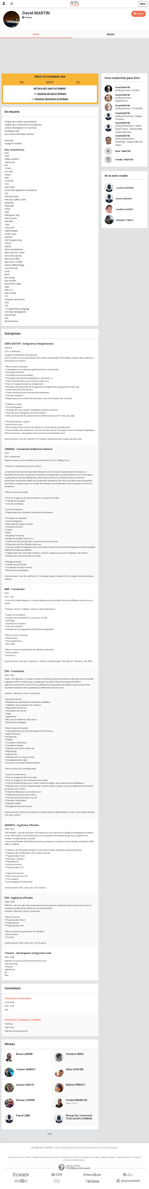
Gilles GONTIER (74, 1069)
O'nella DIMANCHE (76, 1100)
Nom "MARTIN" (123, 151)
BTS (78, 81)
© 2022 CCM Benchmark (74, 1160)
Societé (56, 1157)
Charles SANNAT (26, 1069)
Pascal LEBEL (23, 1115)
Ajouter (140, 13)
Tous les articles (123, 1157)
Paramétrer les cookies (90, 1157)
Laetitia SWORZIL (125, 187)
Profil (35, 34)
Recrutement (46, 1157)
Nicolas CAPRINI (25, 1100)
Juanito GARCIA (25, 1084)
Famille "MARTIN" (124, 159)
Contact (28, 1157)
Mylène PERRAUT (76, 1084)
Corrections (136, 1157)
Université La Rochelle (18, 998)
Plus (50, 1133)
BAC (22, 81)
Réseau (110, 34)
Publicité (36, 1157)
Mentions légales (108, 1157)
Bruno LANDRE (24, 1054)
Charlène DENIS (75, 1054)
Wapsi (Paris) (71, 1103)
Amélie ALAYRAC (124, 209)
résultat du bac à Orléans (51, 93)
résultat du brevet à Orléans (51, 99)
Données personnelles (70, 1157)
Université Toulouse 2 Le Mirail (23, 1019)
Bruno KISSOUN (124, 198)
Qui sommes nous (15, 1157)
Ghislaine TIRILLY (125, 220)
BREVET (50, 81)
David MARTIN (122, 87)
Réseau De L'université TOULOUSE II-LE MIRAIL (79, 1117)
